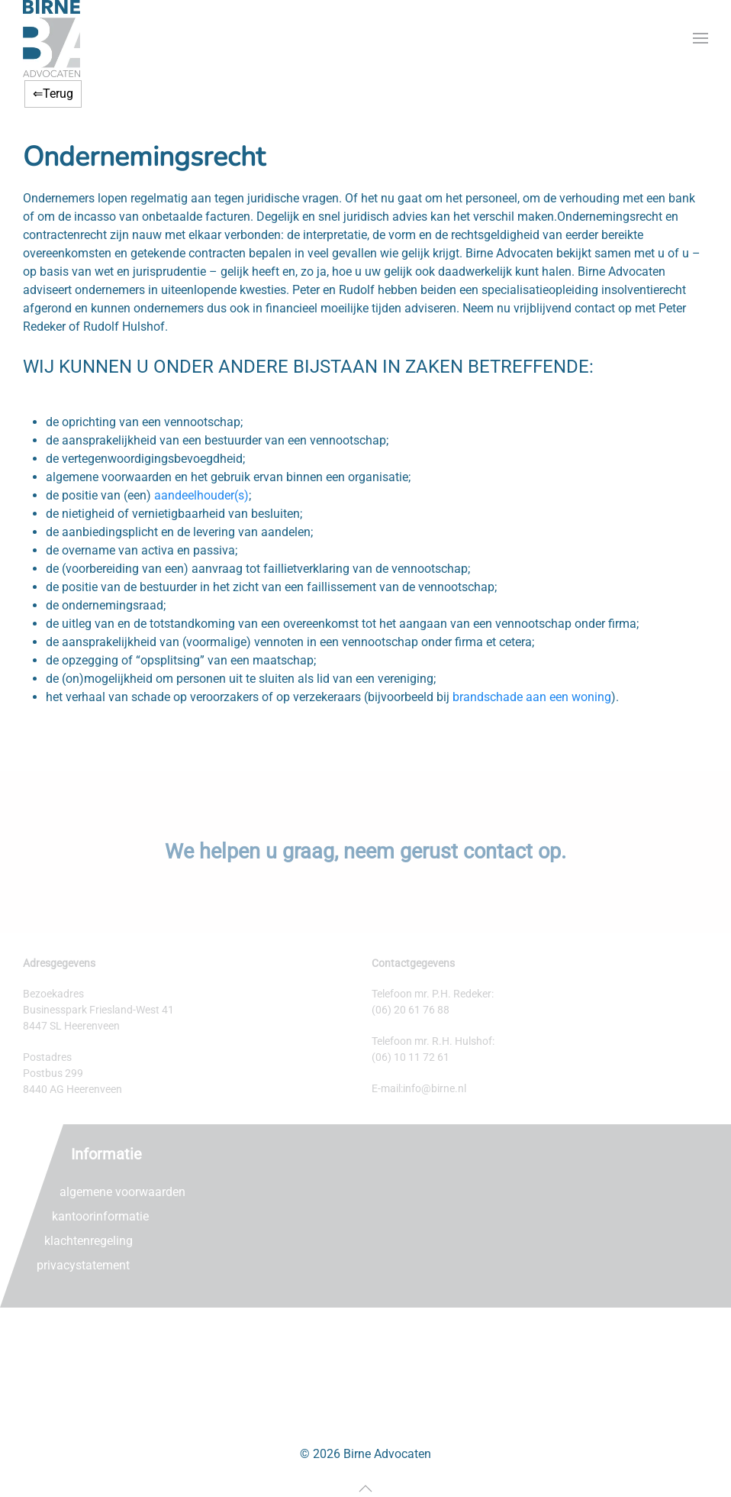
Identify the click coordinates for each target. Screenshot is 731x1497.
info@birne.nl (434, 1088)
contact (498, 851)
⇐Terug (53, 93)
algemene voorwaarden (122, 1192)
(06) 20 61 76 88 (410, 1010)
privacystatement (83, 1265)
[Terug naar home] (51, 38)
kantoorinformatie (100, 1216)
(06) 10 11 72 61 (410, 1057)
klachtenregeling (88, 1240)
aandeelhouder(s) (201, 495)
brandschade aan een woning (531, 697)
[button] (700, 38)
